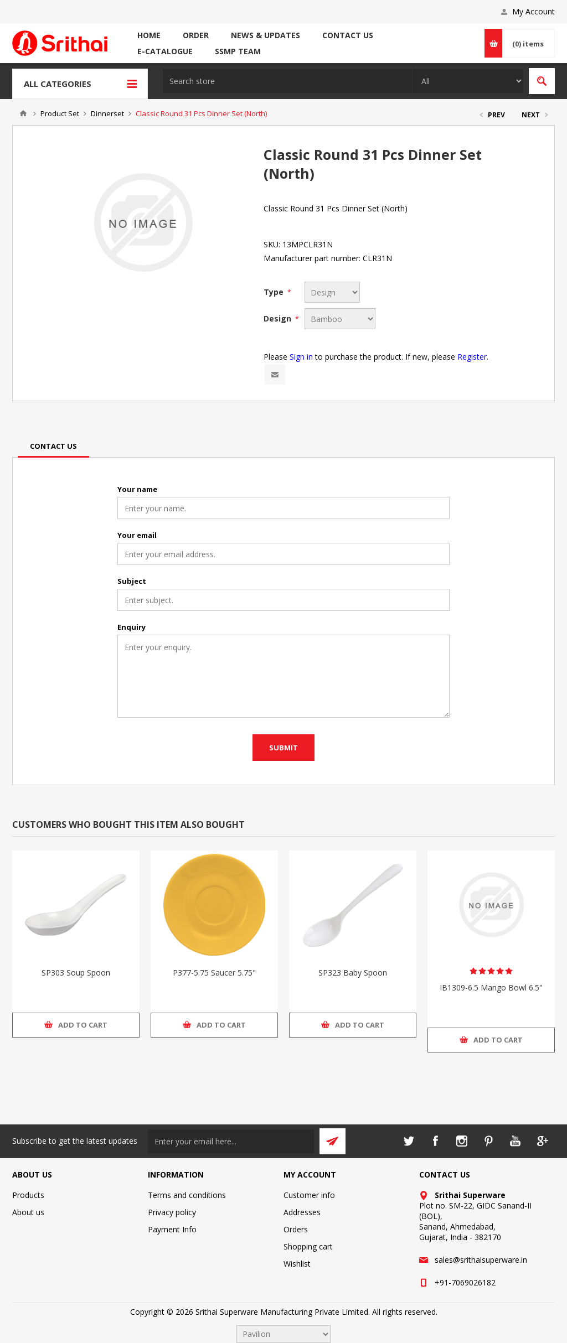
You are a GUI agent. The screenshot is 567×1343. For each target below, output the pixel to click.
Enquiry (131, 627)
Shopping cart (308, 1246)
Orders (296, 1229)
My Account (533, 11)
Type (275, 292)
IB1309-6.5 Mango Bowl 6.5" (491, 987)
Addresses (302, 1212)
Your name (137, 489)
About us (28, 1212)
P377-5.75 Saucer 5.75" (214, 972)
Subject (131, 581)
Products (28, 1195)
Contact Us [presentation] (53, 446)
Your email (137, 535)
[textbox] (287, 81)
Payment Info (172, 1229)
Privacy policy (172, 1212)
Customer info (309, 1195)
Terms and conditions (187, 1195)
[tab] (53, 446)
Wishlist (297, 1263)
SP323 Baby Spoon (352, 972)
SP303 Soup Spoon (76, 972)
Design (278, 318)
